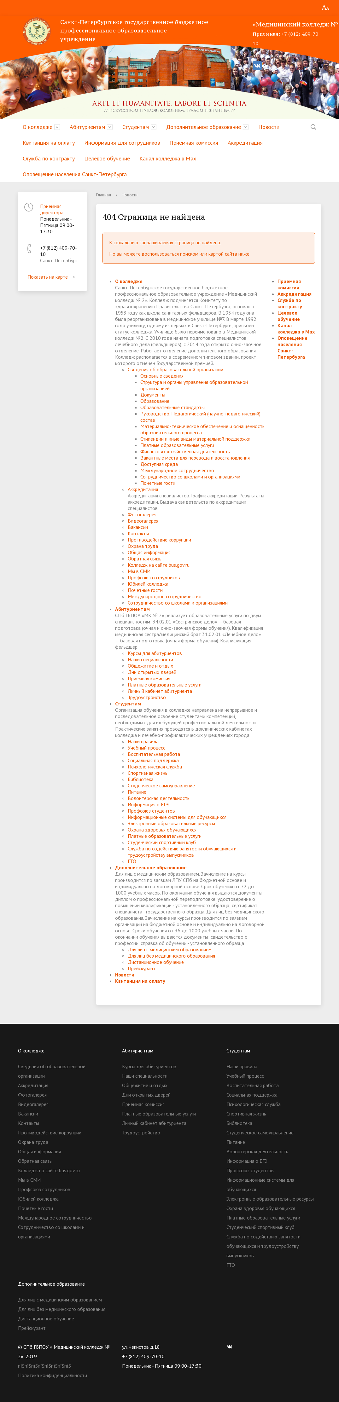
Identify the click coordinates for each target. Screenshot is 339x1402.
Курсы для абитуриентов (155, 653)
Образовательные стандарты (172, 407)
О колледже (37, 126)
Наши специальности (150, 659)
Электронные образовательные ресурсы (171, 823)
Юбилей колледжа (148, 584)
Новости (268, 126)
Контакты (138, 533)
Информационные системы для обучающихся (177, 817)
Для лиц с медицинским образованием (170, 949)
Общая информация (149, 552)
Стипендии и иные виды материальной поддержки (195, 439)
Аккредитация (245, 142)
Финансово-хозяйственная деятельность (185, 451)
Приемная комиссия (193, 142)
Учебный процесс (146, 747)
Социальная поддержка (153, 760)
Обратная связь (144, 558)
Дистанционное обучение (156, 962)
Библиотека (141, 779)
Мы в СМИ (139, 571)
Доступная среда (159, 464)
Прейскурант (141, 968)
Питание (137, 792)
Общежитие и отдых (150, 666)
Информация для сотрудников (122, 142)
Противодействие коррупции (159, 539)
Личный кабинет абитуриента (160, 691)
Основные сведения (162, 376)
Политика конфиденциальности (52, 1375)
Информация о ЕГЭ (148, 804)
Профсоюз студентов (151, 811)
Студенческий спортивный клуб (162, 842)
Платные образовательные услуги (177, 445)
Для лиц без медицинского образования (171, 956)
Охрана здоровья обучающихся (162, 829)
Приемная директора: (52, 209)
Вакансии (138, 527)
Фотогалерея (142, 514)
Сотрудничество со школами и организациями (190, 476)
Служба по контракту (49, 158)
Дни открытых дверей (152, 672)
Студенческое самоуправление (161, 785)
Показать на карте (52, 277)
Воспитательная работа (154, 754)
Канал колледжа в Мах (167, 158)
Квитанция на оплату (49, 142)
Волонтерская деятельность (159, 798)
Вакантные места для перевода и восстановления (195, 458)
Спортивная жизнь (147, 773)
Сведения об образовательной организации (175, 369)
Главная (103, 195)
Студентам (135, 126)
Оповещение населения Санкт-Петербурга (75, 174)
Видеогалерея (143, 521)
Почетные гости (157, 483)
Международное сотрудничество (177, 470)
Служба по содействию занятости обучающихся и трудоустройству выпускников (182, 851)
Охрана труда (143, 546)
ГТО (132, 861)
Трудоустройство (147, 697)
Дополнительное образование (203, 126)
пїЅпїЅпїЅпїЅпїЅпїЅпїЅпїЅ (44, 1366)
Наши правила (143, 741)
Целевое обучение (107, 158)
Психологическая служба (155, 766)
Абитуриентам (87, 126)
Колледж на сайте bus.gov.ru (159, 565)
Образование (154, 401)
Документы (152, 394)
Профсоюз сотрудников (154, 577)
